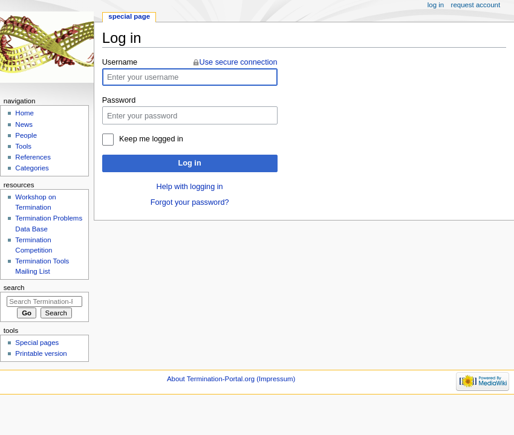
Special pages (37, 342)
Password (119, 100)
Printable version (41, 353)
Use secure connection (239, 62)
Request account (476, 4)
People (26, 135)
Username (120, 62)
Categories (31, 168)
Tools (23, 146)
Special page (129, 16)
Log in (189, 163)
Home (24, 113)
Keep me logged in (151, 139)
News (24, 124)
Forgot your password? (190, 202)
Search (14, 287)
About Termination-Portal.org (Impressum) (231, 378)
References (33, 157)
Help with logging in (190, 186)
